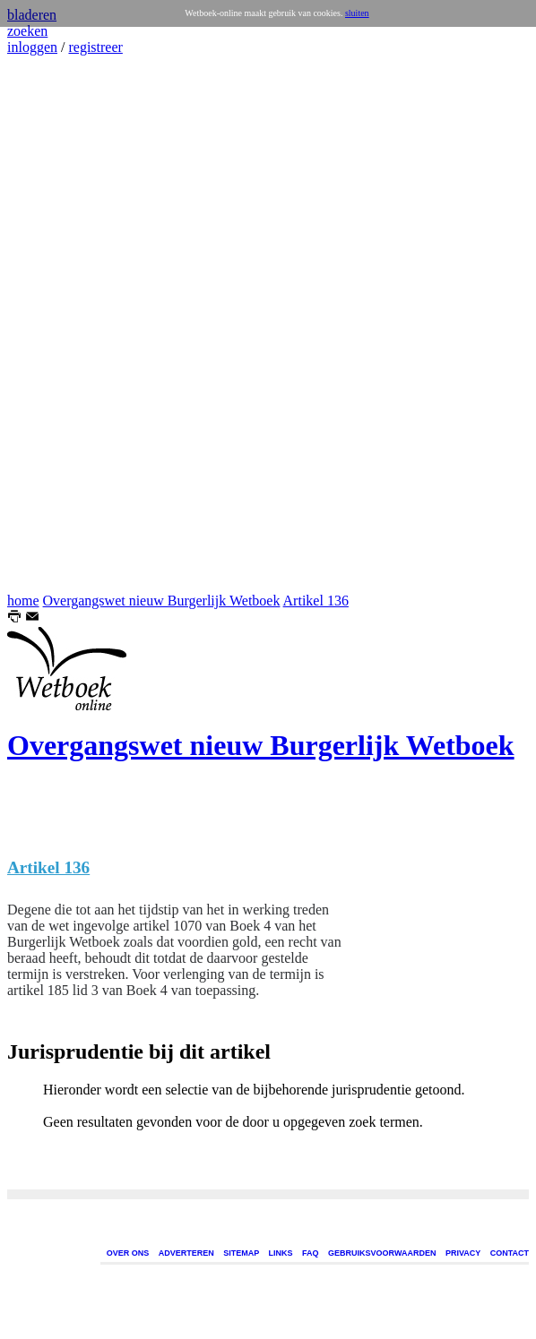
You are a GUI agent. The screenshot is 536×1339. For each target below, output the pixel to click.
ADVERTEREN (186, 1253)
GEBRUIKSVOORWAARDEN (382, 1253)
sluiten (357, 13)
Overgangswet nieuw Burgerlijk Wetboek (162, 600)
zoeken (27, 31)
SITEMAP (241, 1253)
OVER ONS (128, 1253)
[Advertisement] (61, 324)
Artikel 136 (316, 600)
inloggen (32, 47)
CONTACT (509, 1253)
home (23, 600)
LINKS (281, 1253)
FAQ (310, 1253)
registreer (95, 47)
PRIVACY (462, 1253)
